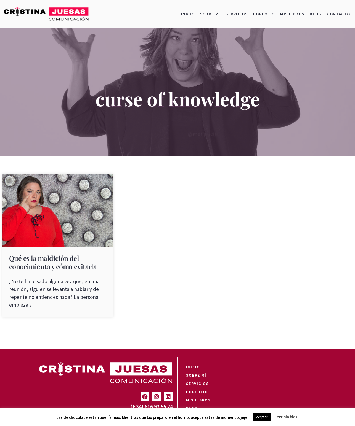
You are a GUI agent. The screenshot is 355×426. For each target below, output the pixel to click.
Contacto (338, 14)
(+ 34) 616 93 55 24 (152, 406)
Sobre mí (210, 14)
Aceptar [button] (261, 417)
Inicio (188, 14)
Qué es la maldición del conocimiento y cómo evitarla (53, 262)
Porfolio (264, 14)
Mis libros (292, 14)
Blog (315, 14)
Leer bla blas (285, 416)
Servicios (237, 14)
